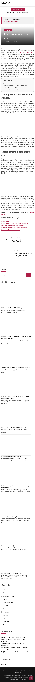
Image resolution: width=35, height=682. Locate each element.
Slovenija (5, 615)
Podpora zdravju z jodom (9, 546)
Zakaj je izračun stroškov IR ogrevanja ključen (17, 12)
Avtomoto (6, 590)
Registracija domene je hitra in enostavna (14, 227)
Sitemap (3, 664)
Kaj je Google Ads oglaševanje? (11, 456)
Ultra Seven (17, 673)
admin (7, 41)
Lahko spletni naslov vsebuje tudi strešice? (15, 85)
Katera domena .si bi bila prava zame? (14, 87)
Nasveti (5, 605)
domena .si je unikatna (26, 52)
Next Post (17, 251)
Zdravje (24, 675)
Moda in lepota (8, 602)
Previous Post (17, 237)
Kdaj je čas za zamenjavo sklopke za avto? (14, 427)
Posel (4, 609)
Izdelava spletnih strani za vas (10, 230)
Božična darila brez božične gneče (12, 573)
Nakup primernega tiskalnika (10, 307)
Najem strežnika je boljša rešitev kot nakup (14, 223)
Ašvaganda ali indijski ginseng (10, 517)
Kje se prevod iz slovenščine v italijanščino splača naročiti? (23, 255)
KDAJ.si (6, 3)
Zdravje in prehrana (9, 625)
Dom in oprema (8, 593)
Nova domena (5, 221)
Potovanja (6, 612)
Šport (4, 618)
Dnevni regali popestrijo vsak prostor (13, 240)
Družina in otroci (8, 596)
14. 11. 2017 (15, 41)
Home (6, 19)
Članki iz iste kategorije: (12, 90)
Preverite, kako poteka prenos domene (13, 225)
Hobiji (5, 599)
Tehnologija (16, 19)
